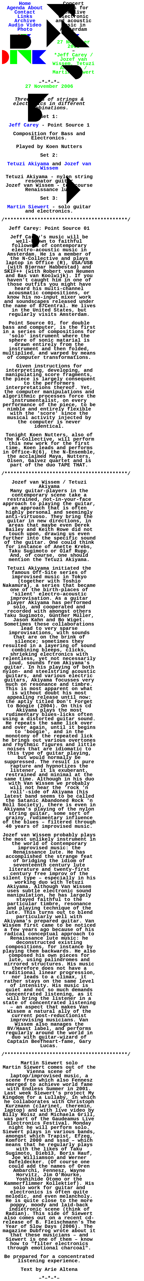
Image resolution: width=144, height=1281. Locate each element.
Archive (24, 21)
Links (24, 16)
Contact (24, 12)
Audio (15, 25)
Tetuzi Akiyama (28, 164)
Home (25, 4)
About (35, 8)
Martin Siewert (28, 207)
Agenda (16, 8)
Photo (24, 29)
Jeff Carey (24, 125)
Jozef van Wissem (65, 166)
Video (33, 25)
